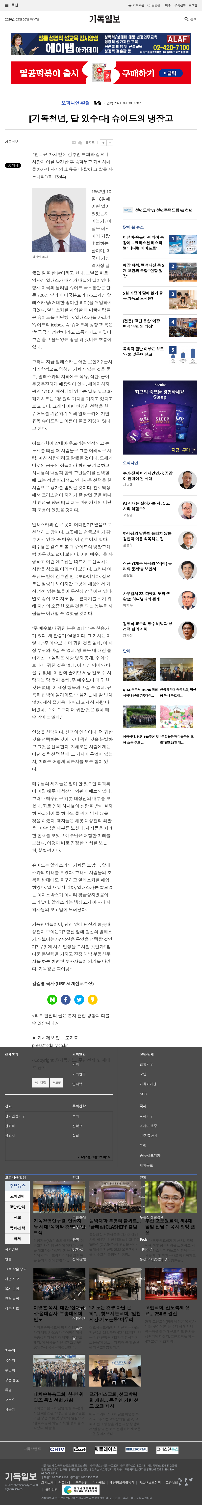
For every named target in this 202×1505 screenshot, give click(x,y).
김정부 (128, 545)
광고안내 (64, 1482)
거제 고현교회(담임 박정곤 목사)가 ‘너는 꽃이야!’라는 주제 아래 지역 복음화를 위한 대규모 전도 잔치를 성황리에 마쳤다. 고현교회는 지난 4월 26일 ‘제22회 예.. (170, 1331)
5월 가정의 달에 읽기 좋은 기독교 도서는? (143, 295)
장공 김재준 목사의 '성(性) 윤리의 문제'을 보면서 (147, 566)
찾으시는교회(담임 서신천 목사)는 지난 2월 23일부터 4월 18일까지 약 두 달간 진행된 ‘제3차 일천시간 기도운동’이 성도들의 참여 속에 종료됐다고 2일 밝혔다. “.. (115, 1337)
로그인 (193, 5)
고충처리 (172, 1482)
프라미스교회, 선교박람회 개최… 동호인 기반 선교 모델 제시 (113, 1400)
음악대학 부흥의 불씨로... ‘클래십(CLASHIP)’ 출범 (115, 1224)
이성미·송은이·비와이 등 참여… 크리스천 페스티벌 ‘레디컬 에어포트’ (143, 243)
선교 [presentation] (17, 1217)
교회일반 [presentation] (17, 1196)
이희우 (128, 605)
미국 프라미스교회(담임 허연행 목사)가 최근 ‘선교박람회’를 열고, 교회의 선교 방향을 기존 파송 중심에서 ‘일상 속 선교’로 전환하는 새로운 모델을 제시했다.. (114, 1424)
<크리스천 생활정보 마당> (94, 1157)
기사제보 (99, 1482)
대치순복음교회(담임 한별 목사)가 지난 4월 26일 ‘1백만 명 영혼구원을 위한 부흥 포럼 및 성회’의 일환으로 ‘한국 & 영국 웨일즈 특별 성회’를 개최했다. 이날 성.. (59, 1418)
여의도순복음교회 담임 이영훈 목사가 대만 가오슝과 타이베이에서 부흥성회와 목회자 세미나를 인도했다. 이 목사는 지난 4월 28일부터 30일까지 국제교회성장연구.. (58, 1337)
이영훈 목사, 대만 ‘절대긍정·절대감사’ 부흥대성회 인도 (58, 1314)
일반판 (156, 5)
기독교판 (138, 5)
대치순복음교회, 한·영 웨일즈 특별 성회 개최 (58, 1397)
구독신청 (180, 5)
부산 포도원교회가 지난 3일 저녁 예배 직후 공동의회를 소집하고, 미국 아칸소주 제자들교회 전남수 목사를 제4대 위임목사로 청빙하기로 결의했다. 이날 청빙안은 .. (170, 1250)
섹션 (11, 5)
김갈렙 (41, 1082)
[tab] (17, 1196)
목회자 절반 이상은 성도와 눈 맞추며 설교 (143, 351)
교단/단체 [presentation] (17, 1206)
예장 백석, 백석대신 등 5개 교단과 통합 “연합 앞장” (143, 271)
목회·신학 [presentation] (17, 1228)
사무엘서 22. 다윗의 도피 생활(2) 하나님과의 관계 (146, 596)
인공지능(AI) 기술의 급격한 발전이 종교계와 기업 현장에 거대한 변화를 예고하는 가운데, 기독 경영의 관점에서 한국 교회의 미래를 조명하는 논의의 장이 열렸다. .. (59, 1250)
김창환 (128, 575)
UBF (57, 1082)
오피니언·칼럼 (75, 103)
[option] (141, 679)
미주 (168, 5)
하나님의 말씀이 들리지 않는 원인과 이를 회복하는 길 (147, 536)
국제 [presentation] (17, 1238)
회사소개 (47, 1482)
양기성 (128, 635)
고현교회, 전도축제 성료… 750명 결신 (167, 1311)
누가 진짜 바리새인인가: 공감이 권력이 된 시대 (147, 476)
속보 (128, 210)
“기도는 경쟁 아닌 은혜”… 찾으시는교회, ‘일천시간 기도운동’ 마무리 (115, 1314)
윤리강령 (51, 1489)
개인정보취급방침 (122, 1482)
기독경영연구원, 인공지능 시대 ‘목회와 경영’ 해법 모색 (59, 1227)
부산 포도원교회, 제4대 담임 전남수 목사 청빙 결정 (170, 1227)
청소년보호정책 (150, 1482)
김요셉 (128, 484)
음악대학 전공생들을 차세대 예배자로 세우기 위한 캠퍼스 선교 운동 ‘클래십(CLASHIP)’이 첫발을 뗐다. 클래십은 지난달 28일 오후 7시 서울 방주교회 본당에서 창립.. (114, 1244)
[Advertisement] (160, 170)
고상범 (128, 515)
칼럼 (98, 103)
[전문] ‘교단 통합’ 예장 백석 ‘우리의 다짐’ (141, 323)
